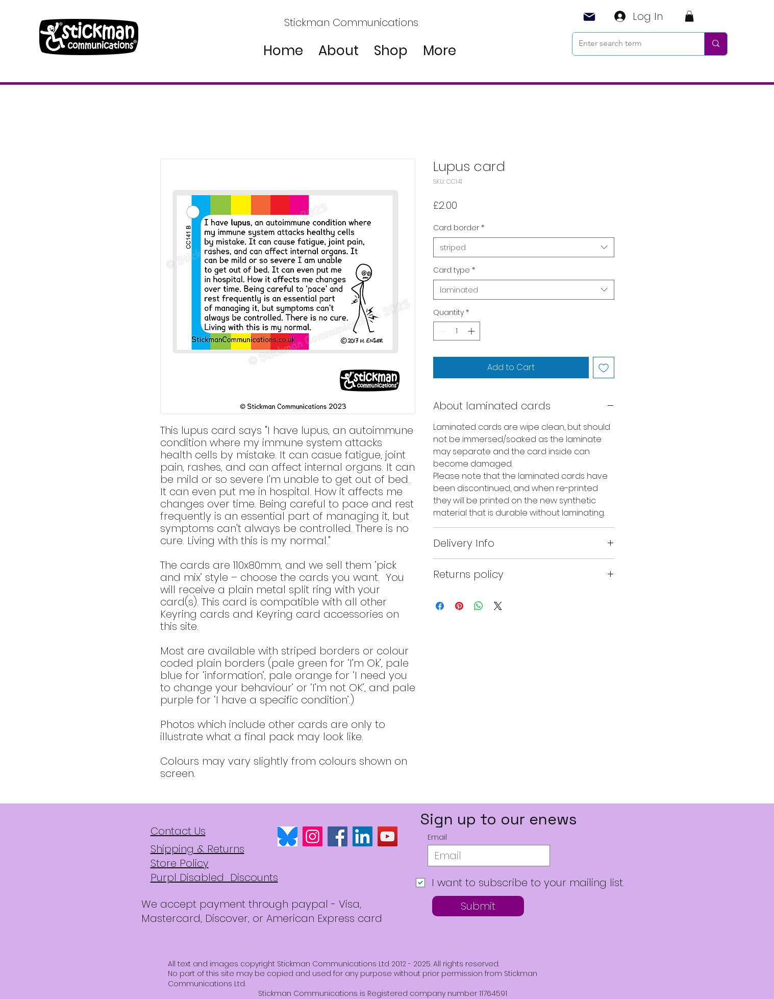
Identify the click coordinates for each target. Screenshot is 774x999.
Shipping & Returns (197, 849)
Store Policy (180, 863)
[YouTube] (387, 836)
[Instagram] (312, 836)
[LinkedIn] (362, 836)
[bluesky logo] (287, 836)
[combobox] (523, 247)
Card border (458, 228)
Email (437, 837)
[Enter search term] (631, 44)
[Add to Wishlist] (603, 367)
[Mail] (589, 16)
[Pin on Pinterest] (459, 606)
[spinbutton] (456, 331)
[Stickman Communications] (352, 22)
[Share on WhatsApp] (478, 606)
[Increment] (472, 331)
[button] (689, 16)
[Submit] (478, 906)
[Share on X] (498, 606)
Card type (454, 270)
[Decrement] (441, 331)
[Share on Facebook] (440, 606)
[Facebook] (337, 836)
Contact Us (178, 831)
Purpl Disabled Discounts (214, 877)
